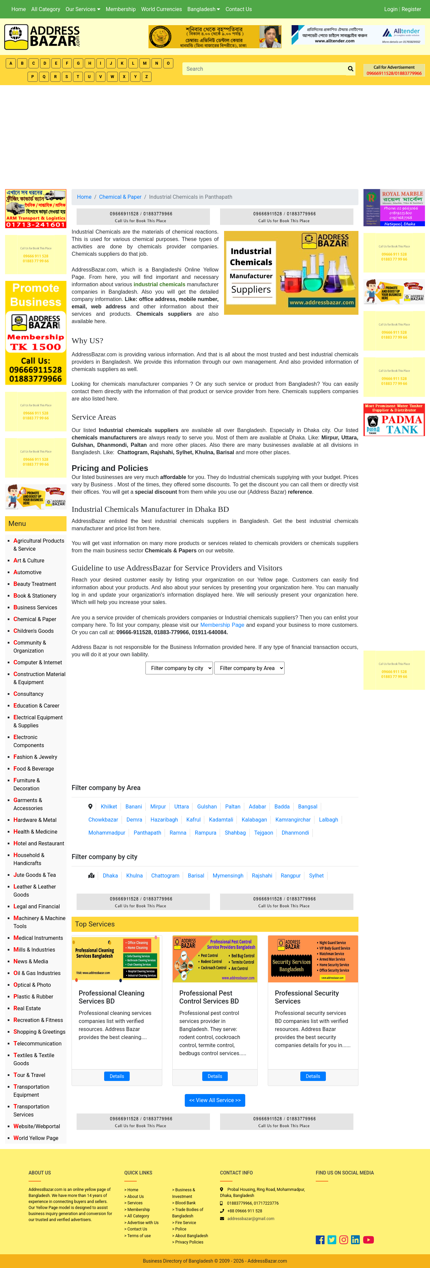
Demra (134, 820)
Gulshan (207, 806)
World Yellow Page (35, 1138)
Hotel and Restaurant (38, 843)
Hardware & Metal (34, 820)
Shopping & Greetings (39, 1032)
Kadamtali (221, 820)
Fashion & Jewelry (35, 757)
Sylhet (316, 875)
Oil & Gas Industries (37, 973)
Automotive (27, 572)
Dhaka (110, 875)
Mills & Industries (34, 950)
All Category (45, 9)
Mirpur (158, 806)
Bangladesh (203, 9)
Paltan (232, 806)
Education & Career (36, 706)
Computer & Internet (37, 662)
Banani (134, 806)
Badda (282, 806)
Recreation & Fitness (38, 1020)
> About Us (134, 1196)
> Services (133, 1203)
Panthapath (147, 833)
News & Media (30, 961)
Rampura (205, 833)
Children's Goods (33, 631)
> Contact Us (135, 1229)
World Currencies (161, 9)
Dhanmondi (295, 833)
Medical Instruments (38, 938)
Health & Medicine (35, 832)
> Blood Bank (184, 1203)
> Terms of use (137, 1235)
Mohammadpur (106, 833)
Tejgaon (263, 833)
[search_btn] (350, 68)
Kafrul (193, 820)
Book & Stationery (34, 596)
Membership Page (223, 625)
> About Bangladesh (190, 1235)
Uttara (181, 806)
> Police (179, 1229)
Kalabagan (254, 820)
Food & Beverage (33, 769)
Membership (121, 9)
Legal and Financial (36, 906)
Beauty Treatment (34, 584)
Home (18, 9)
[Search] (264, 68)
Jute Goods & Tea (34, 875)
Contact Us (238, 9)
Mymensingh (228, 875)
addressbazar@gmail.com (250, 1218)
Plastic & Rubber (33, 996)
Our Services (83, 9)
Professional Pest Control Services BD (209, 997)
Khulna (134, 875)
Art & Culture (28, 560)
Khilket (109, 806)
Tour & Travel (29, 1075)
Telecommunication (37, 1043)
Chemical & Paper (34, 619)
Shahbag (235, 833)
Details (117, 1076)
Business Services (35, 607)
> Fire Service (184, 1222)
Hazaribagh (164, 820)
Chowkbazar (103, 820)
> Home (131, 1190)
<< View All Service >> (215, 1100)
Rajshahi (262, 875)
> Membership (137, 1209)
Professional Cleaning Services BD (111, 997)
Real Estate (27, 1008)
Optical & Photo (32, 985)
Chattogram (165, 875)
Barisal (196, 875)
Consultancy (28, 694)
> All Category (136, 1216)
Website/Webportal (36, 1126)
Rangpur (291, 875)
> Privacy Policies (188, 1242)
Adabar (257, 806)
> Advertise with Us (141, 1222)
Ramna (178, 833)
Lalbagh (328, 820)
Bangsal (307, 806)
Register (411, 9)
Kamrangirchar (293, 820)
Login (390, 9)
